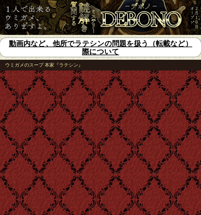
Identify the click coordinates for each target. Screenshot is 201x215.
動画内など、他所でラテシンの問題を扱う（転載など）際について (100, 48)
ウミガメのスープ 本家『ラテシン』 (44, 64)
